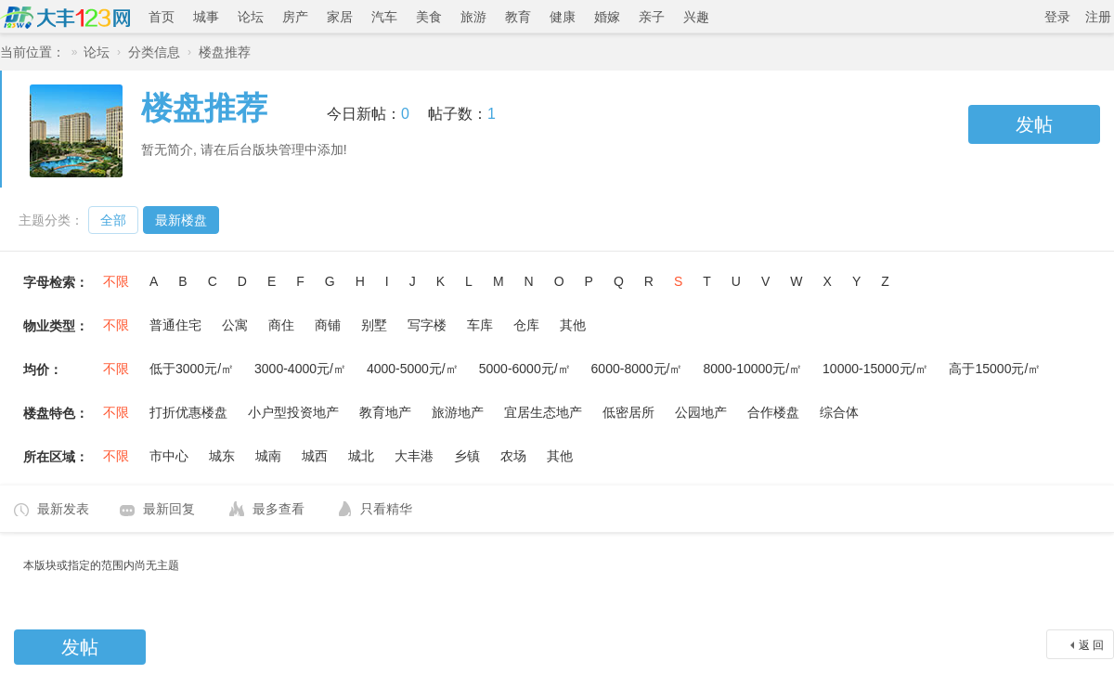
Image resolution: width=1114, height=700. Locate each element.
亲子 (652, 16)
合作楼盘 (773, 412)
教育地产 (385, 412)
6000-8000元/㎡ (637, 368)
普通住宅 (175, 325)
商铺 (328, 325)
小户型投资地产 (293, 412)
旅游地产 (458, 412)
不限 (116, 281)
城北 (361, 455)
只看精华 (386, 508)
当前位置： (32, 52)
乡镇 (467, 455)
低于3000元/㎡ (191, 368)
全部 (113, 220)
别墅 (374, 325)
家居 (340, 16)
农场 (513, 455)
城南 (268, 455)
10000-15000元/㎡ (875, 368)
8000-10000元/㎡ (752, 368)
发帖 (1034, 124)
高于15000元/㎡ (995, 368)
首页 (162, 16)
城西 (315, 455)
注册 (1098, 16)
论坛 (251, 16)
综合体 (839, 412)
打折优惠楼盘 (188, 412)
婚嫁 (607, 16)
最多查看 (278, 508)
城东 (222, 455)
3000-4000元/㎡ (300, 368)
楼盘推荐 (225, 52)
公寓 (235, 325)
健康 (563, 16)
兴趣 (696, 16)
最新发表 (63, 508)
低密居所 (628, 412)
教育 (518, 16)
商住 (281, 325)
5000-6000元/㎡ (525, 368)
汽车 (384, 16)
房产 (295, 16)
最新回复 (169, 508)
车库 (480, 325)
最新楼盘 (181, 220)
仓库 (526, 325)
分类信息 (154, 52)
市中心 (168, 455)
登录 (1057, 16)
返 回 (1091, 645)
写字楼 (427, 325)
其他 (573, 325)
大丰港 (414, 455)
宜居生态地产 (543, 412)
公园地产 (701, 412)
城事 (206, 16)
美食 (429, 16)
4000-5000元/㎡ (413, 368)
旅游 (473, 16)
